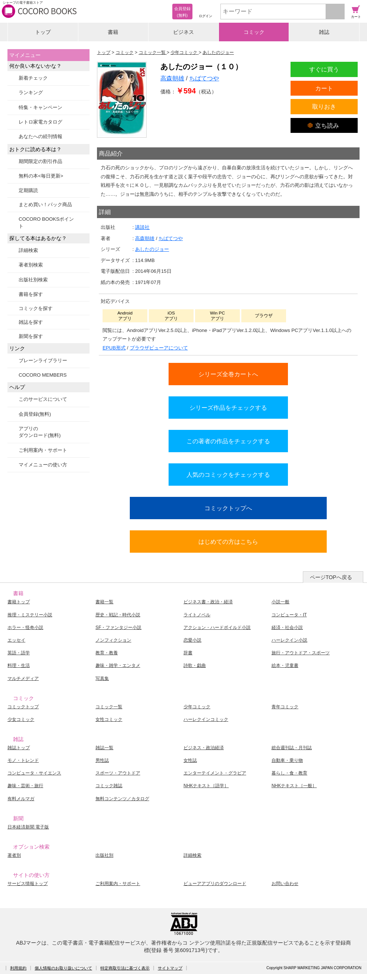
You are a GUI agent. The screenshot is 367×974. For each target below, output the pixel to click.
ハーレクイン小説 (289, 640)
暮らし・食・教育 (289, 773)
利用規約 (18, 968)
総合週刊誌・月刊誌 (292, 747)
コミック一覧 (108, 706)
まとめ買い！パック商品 (45, 204)
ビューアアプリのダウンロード (215, 883)
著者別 (14, 855)
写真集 (102, 678)
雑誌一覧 (104, 747)
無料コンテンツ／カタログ (122, 798)
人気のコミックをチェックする (228, 474)
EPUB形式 (114, 348)
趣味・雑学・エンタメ (117, 665)
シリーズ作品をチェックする (228, 407)
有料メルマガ (20, 798)
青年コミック (285, 706)
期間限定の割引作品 (40, 161)
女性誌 (190, 760)
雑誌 (324, 32)
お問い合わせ (285, 883)
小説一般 (280, 601)
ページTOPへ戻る (331, 577)
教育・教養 (106, 652)
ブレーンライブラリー (43, 360)
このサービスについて (43, 399)
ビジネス (183, 32)
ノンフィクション (113, 640)
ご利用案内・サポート (43, 450)
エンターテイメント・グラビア (215, 773)
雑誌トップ (18, 747)
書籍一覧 (104, 601)
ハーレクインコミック (206, 719)
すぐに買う (324, 69)
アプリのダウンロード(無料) (40, 432)
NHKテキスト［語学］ (206, 785)
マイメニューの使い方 (43, 464)
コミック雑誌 (108, 785)
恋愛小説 (192, 640)
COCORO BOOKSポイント (46, 222)
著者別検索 (31, 265)
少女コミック (20, 719)
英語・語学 (18, 652)
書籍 (113, 32)
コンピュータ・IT (289, 614)
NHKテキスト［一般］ (294, 785)
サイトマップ (170, 968)
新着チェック (33, 78)
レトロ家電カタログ (40, 122)
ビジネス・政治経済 (204, 747)
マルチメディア (23, 678)
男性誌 (102, 760)
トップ (43, 32)
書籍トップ (18, 601)
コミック (254, 32)
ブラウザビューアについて (159, 348)
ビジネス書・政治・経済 (208, 601)
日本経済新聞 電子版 (28, 827)
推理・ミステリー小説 (29, 614)
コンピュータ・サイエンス (34, 773)
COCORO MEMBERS (43, 375)
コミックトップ (23, 706)
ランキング (31, 92)
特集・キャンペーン (40, 107)
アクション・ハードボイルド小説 (217, 627)
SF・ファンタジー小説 (118, 627)
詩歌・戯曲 (195, 665)
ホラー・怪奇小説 (25, 627)
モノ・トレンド (23, 760)
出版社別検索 (33, 279)
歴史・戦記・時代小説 (117, 614)
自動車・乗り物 (287, 760)
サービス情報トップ (27, 883)
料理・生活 (18, 665)
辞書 (188, 652)
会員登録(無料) (35, 414)
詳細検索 (28, 250)
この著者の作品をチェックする (228, 441)
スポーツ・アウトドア (117, 773)
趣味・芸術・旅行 (25, 785)
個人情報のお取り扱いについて (63, 968)
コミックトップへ (228, 508)
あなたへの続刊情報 (40, 136)
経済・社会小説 (287, 627)
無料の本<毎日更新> (41, 176)
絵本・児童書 (285, 665)
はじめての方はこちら (228, 541)
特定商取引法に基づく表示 (125, 968)
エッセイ (16, 640)
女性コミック (108, 719)
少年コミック (197, 706)
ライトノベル (197, 614)
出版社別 (104, 855)
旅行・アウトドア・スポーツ (301, 652)
